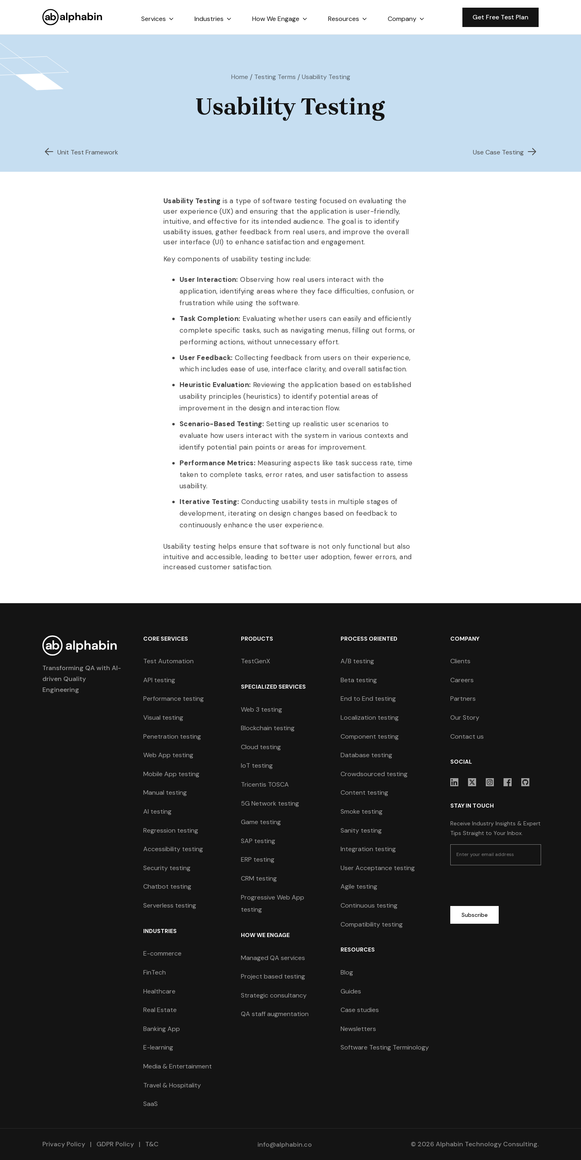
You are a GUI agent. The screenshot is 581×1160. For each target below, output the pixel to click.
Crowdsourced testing (374, 774)
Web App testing (168, 755)
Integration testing (368, 849)
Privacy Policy (63, 1144)
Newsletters (358, 1029)
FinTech (154, 972)
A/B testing (357, 661)
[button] (157, 19)
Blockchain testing (268, 728)
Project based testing (273, 976)
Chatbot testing (167, 886)
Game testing (261, 822)
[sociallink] (454, 782)
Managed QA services (273, 958)
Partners (463, 698)
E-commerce (162, 953)
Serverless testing (169, 905)
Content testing (364, 792)
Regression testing (170, 830)
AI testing (157, 811)
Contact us (467, 736)
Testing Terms (275, 77)
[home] (72, 17)
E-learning (158, 1047)
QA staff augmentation (275, 1014)
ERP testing (257, 859)
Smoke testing (361, 811)
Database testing (366, 755)
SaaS (150, 1104)
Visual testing (163, 717)
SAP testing (258, 841)
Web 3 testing (261, 709)
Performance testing (173, 698)
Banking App (161, 1029)
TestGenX (255, 661)
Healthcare (159, 991)
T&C (151, 1144)
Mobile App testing (171, 774)
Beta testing (359, 680)
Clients (460, 661)
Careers (462, 680)
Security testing (166, 868)
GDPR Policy (115, 1144)
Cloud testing (261, 747)
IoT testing (257, 765)
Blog (347, 972)
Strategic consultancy (274, 995)
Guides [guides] (351, 991)
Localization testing (370, 717)
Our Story (464, 717)
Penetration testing (172, 736)
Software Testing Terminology (385, 1047)
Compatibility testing (372, 924)
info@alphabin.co (284, 1144)
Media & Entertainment (177, 1066)
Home (239, 77)
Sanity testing (361, 830)
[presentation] (511, 887)
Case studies (360, 1010)
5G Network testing (270, 803)
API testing (159, 680)
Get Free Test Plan (500, 17)
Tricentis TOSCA (265, 784)
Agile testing (359, 886)
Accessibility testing (173, 849)
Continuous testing (369, 905)
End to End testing (368, 698)
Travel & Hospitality (172, 1085)
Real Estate (160, 1010)
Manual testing (165, 792)
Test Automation (168, 661)
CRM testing (259, 878)
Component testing (370, 736)
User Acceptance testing (378, 868)
